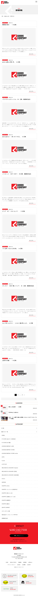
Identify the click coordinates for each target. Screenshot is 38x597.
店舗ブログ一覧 (6, 16)
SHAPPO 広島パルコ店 (7, 493)
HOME (7, 562)
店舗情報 (19, 562)
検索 (35, 399)
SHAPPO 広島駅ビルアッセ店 (8, 496)
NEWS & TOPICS (13, 562)
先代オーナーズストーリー (19, 567)
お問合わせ (30, 562)
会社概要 (23, 564)
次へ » (25, 395)
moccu (3, 478)
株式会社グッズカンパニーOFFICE (10, 514)
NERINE (4, 482)
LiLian (3, 460)
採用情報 (24, 562)
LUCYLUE (4, 464)
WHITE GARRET (6, 507)
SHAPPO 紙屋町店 (6, 500)
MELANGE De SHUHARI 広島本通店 (10, 475)
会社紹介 (18, 564)
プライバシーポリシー (11, 564)
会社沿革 (28, 564)
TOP (2, 16)
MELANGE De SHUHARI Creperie (10, 467)
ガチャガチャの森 (6, 511)
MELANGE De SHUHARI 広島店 (9, 471)
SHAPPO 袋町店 (5, 503)
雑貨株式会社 (5, 518)
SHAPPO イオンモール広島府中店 (9, 489)
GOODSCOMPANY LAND (8, 446)
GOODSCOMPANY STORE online (10, 453)
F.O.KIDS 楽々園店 (6, 442)
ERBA (3, 435)
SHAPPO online (5, 485)
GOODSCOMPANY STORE (8, 449)
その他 (2, 428)
